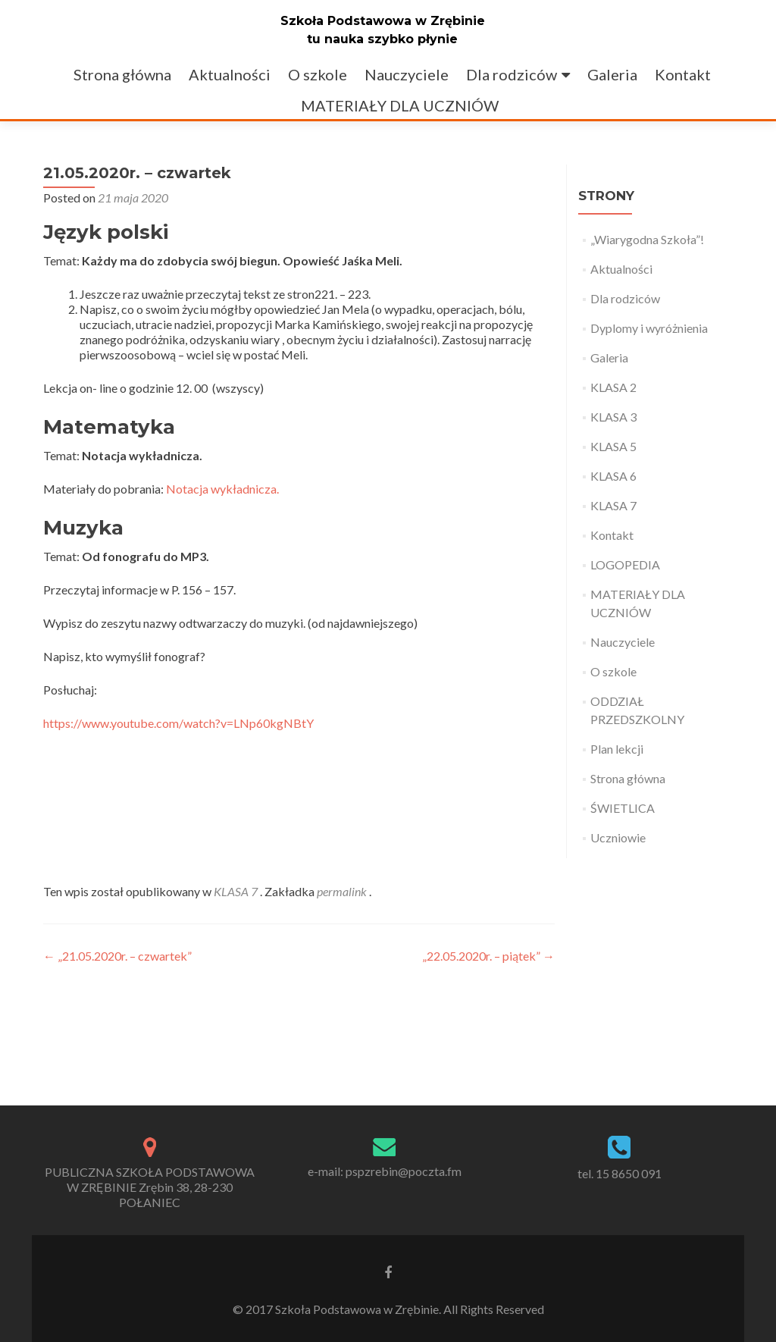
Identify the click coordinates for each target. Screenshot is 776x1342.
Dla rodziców (511, 74)
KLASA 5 (613, 446)
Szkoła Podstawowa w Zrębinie (382, 21)
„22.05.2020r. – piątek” (488, 955)
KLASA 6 (613, 476)
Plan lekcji (616, 749)
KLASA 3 (613, 416)
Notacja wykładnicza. (222, 488)
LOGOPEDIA (625, 564)
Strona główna (122, 74)
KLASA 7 (236, 891)
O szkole (317, 74)
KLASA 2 (613, 387)
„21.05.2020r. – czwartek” (117, 955)
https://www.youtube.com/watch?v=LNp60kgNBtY (178, 723)
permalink (343, 891)
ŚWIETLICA (622, 808)
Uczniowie (618, 837)
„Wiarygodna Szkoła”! (647, 239)
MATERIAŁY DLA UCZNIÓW (400, 105)
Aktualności (230, 74)
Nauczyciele (407, 74)
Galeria (612, 74)
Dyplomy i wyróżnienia (649, 328)
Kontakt (683, 74)
